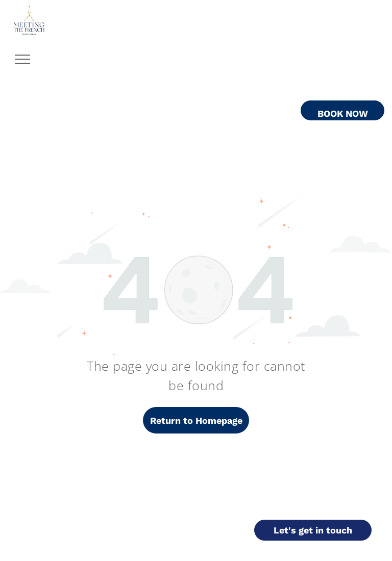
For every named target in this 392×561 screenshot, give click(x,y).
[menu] (22, 59)
